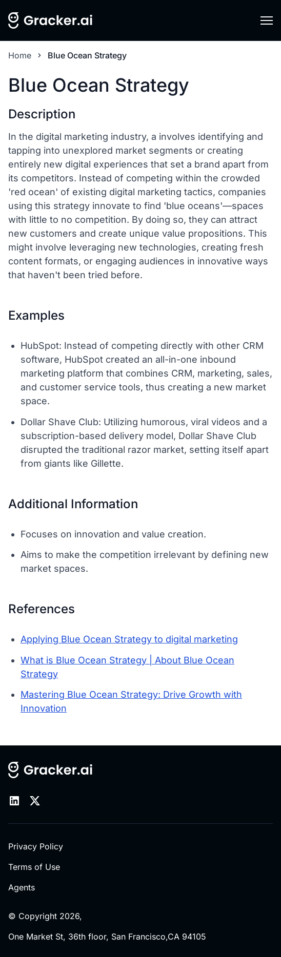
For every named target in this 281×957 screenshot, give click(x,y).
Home (19, 55)
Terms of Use (34, 867)
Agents (21, 887)
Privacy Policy (35, 846)
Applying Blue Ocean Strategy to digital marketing (129, 639)
